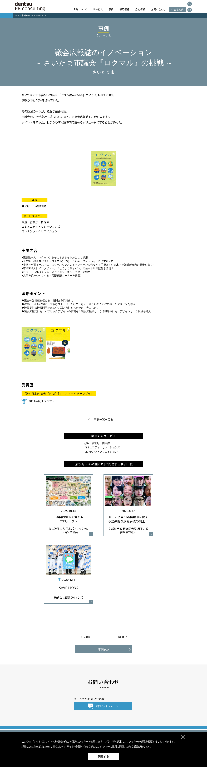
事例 (111, 9)
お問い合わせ (158, 9)
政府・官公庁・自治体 (97, 443)
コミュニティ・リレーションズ (102, 447)
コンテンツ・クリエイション (100, 451)
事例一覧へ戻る (103, 419)
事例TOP (26, 15)
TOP (17, 15)
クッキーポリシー (38, 746)
